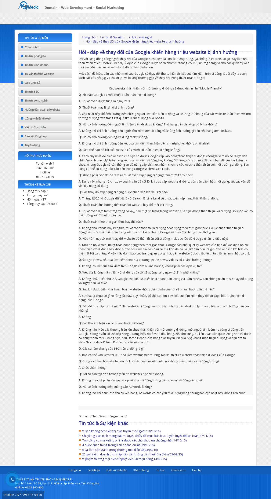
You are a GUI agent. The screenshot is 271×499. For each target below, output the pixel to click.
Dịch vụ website (69, 18)
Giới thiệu (44, 18)
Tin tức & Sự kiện (111, 37)
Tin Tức (113, 18)
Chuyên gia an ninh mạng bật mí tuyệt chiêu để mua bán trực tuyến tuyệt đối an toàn (147, 436)
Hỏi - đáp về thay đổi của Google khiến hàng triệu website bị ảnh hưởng (135, 41)
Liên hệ (151, 18)
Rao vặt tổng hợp (36, 136)
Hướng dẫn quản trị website (42, 109)
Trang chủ (25, 18)
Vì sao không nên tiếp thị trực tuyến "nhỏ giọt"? (121, 431)
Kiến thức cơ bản (35, 127)
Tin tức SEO (32, 91)
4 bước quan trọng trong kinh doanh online (118, 445)
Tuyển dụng (32, 145)
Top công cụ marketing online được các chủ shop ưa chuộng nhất (134, 440)
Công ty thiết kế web (38, 118)
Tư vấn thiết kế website (39, 74)
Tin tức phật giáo (35, 56)
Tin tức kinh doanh (36, 65)
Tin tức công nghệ (36, 100)
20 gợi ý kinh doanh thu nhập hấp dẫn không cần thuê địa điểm (132, 454)
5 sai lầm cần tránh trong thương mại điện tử (120, 450)
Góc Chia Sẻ (32, 83)
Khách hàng (94, 18)
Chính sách (132, 18)
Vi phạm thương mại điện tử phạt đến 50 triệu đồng (124, 459)
